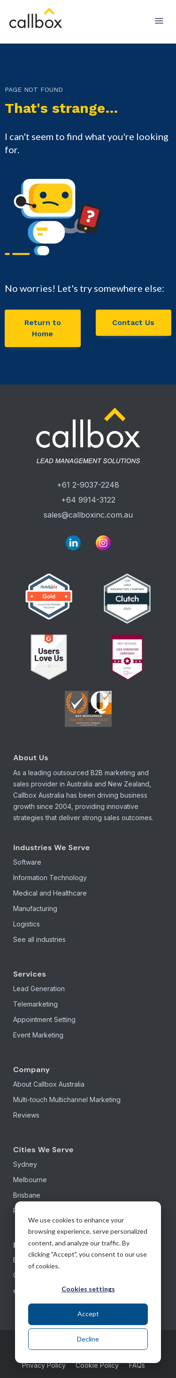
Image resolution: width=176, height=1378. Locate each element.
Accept (88, 1314)
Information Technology (50, 878)
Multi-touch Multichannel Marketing (67, 1100)
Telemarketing (35, 1004)
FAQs (137, 1365)
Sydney (25, 1164)
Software (27, 862)
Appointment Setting (44, 1019)
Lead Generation (39, 989)
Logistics (26, 924)
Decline (88, 1339)
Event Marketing (38, 1035)
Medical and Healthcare (50, 893)
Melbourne (30, 1180)
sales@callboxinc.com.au (88, 514)
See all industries (39, 939)
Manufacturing (35, 908)
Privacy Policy (44, 1365)
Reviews (26, 1115)
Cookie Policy (97, 1365)
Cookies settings (88, 1289)
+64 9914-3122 (88, 499)
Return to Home (42, 328)
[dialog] (88, 1282)
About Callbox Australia (48, 1084)
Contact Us (133, 322)
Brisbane (26, 1195)
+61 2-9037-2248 (88, 484)
